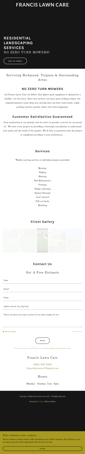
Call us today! (15, 61)
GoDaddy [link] (41, 401)
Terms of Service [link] (62, 348)
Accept (42, 448)
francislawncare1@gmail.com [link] (42, 368)
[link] (42, 6)
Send (42, 341)
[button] (4, 332)
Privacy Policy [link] (50, 348)
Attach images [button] (10, 332)
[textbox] (42, 280)
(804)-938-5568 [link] (42, 364)
